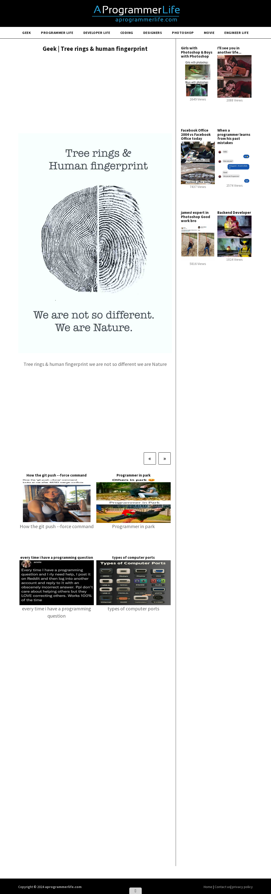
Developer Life (96, 32)
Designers (152, 32)
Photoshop (183, 32)
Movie (209, 32)
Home (208, 887)
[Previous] (150, 458)
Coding (126, 32)
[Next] (164, 458)
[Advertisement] (95, 93)
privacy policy (242, 887)
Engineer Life (236, 32)
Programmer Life (57, 32)
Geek (26, 32)
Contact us (223, 887)
